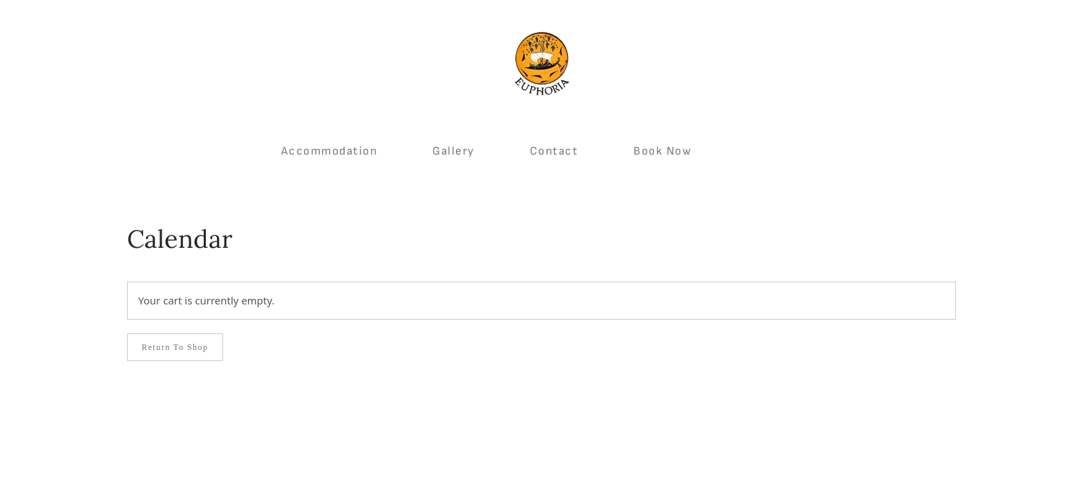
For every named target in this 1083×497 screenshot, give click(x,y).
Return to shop (175, 347)
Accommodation (329, 151)
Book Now (662, 151)
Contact (554, 151)
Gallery (453, 151)
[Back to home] (541, 64)
